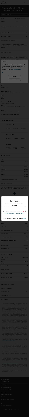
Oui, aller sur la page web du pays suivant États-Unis (14, 211)
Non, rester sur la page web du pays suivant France (14, 213)
